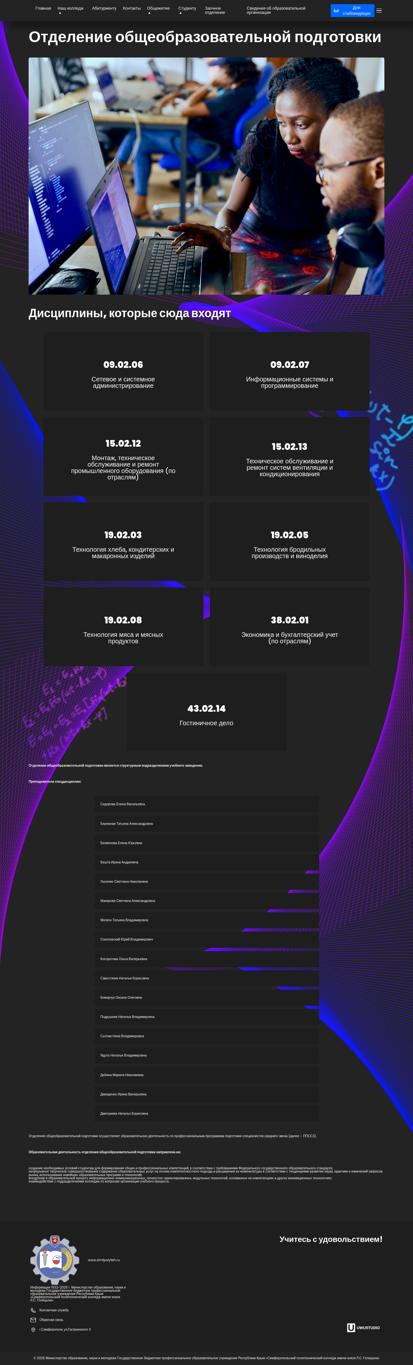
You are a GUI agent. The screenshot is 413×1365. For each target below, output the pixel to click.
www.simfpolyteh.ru (104, 1260)
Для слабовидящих (352, 10)
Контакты (131, 8)
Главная (43, 8)
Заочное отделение (215, 10)
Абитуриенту (104, 8)
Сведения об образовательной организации (276, 10)
